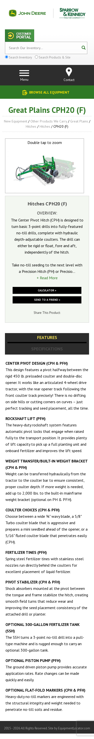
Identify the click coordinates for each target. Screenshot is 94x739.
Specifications (47, 349)
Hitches (31, 126)
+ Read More (47, 277)
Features (47, 337)
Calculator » (47, 290)
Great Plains (79, 121)
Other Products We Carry (48, 121)
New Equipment (15, 121)
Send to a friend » (47, 299)
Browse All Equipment (49, 92)
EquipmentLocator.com (74, 728)
